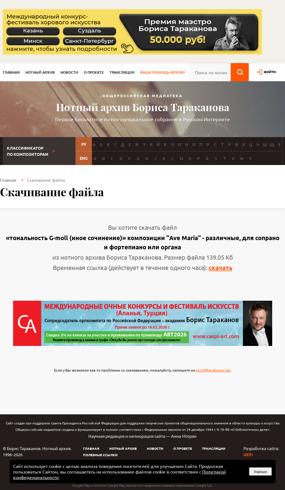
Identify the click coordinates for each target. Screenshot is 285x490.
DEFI (248, 454)
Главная (11, 72)
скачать (220, 267)
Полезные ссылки (100, 455)
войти (270, 72)
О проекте (94, 72)
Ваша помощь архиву (162, 72)
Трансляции (122, 72)
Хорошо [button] (260, 472)
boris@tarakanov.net (213, 370)
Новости (69, 72)
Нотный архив (40, 72)
